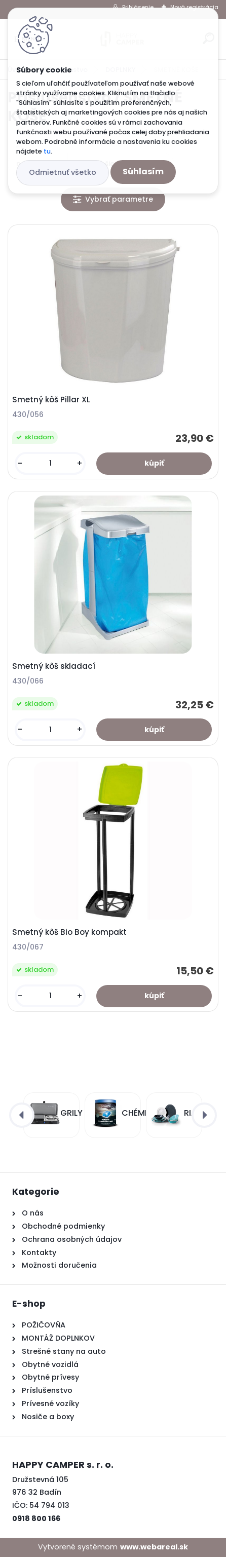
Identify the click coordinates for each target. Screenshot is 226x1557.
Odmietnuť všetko (62, 172)
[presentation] (21, 1115)
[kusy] (50, 463)
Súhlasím (143, 171)
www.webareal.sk (154, 1547)
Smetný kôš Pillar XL (51, 400)
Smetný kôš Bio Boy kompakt (69, 932)
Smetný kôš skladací (53, 666)
